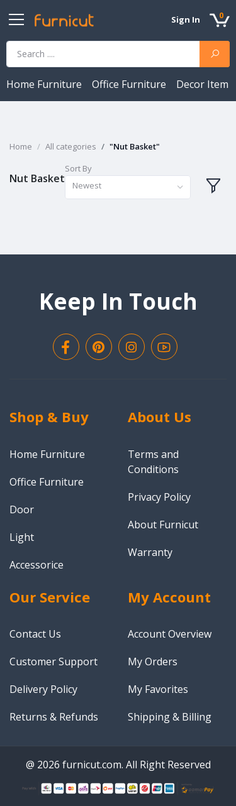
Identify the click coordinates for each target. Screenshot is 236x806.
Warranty (150, 552)
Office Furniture (130, 84)
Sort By (78, 168)
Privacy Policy (159, 497)
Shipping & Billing (169, 717)
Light (21, 537)
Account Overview (169, 634)
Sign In (185, 19)
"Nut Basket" (135, 146)
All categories (70, 146)
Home (20, 146)
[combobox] (128, 187)
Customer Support (53, 661)
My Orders (152, 661)
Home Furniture (45, 84)
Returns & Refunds (53, 717)
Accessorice (36, 565)
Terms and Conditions (153, 461)
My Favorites (158, 689)
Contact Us (35, 634)
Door (21, 509)
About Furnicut (163, 524)
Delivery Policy (43, 689)
